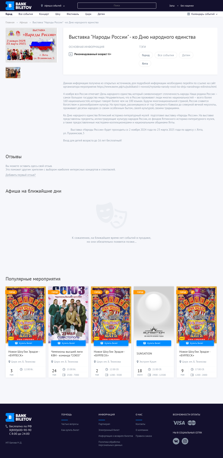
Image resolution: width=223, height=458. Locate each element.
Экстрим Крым (147, 361)
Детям (101, 14)
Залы (172, 5)
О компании (142, 430)
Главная (10, 22)
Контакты (140, 424)
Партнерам (104, 424)
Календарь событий (203, 14)
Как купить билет (70, 430)
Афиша (24, 22)
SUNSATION (144, 353)
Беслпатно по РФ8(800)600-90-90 (20, 428)
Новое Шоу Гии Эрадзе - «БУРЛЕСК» (23, 353)
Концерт (44, 14)
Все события (26, 14)
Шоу (57, 14)
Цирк (88, 14)
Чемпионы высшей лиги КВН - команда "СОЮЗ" (67, 353)
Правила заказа (144, 436)
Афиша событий (52, 5)
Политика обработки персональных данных (110, 443)
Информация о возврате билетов (115, 436)
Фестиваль (73, 14)
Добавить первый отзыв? (21, 175)
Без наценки (187, 5)
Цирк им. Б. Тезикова (23, 361)
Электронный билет (108, 430)
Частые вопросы (70, 424)
